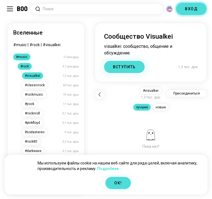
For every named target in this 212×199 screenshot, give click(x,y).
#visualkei (51, 45)
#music (19, 45)
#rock (35, 45)
